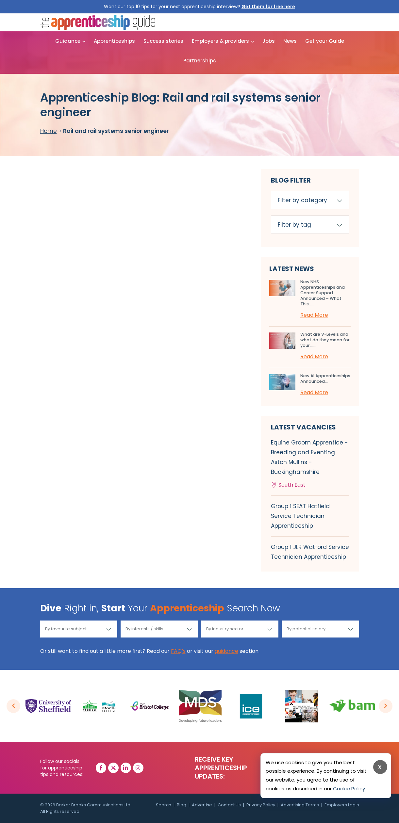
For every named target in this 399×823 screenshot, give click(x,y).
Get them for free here (268, 6)
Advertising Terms (300, 805)
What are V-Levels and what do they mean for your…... (325, 339)
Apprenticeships (114, 41)
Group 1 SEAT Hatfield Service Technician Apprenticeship (300, 516)
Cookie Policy (349, 788)
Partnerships (199, 60)
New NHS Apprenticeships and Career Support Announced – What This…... (322, 293)
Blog (181, 805)
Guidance (67, 41)
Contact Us (229, 805)
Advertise (202, 805)
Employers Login (341, 805)
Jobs (268, 41)
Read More (314, 315)
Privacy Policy (260, 805)
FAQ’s (178, 651)
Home (48, 131)
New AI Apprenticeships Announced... (325, 378)
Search (163, 805)
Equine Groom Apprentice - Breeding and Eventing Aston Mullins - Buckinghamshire (310, 464)
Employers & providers (220, 41)
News (290, 41)
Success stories (163, 41)
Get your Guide (324, 41)
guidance (226, 651)
